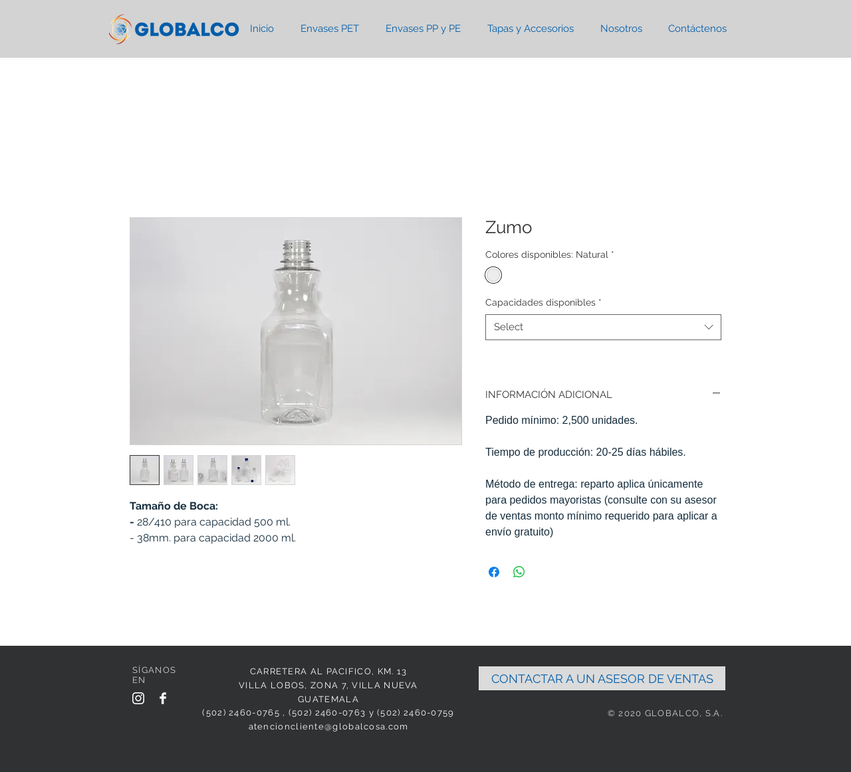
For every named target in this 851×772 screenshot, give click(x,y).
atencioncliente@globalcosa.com (329, 726)
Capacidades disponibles (543, 302)
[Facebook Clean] (163, 698)
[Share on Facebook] (494, 572)
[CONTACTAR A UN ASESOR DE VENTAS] (602, 678)
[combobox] (603, 327)
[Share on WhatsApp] (519, 572)
